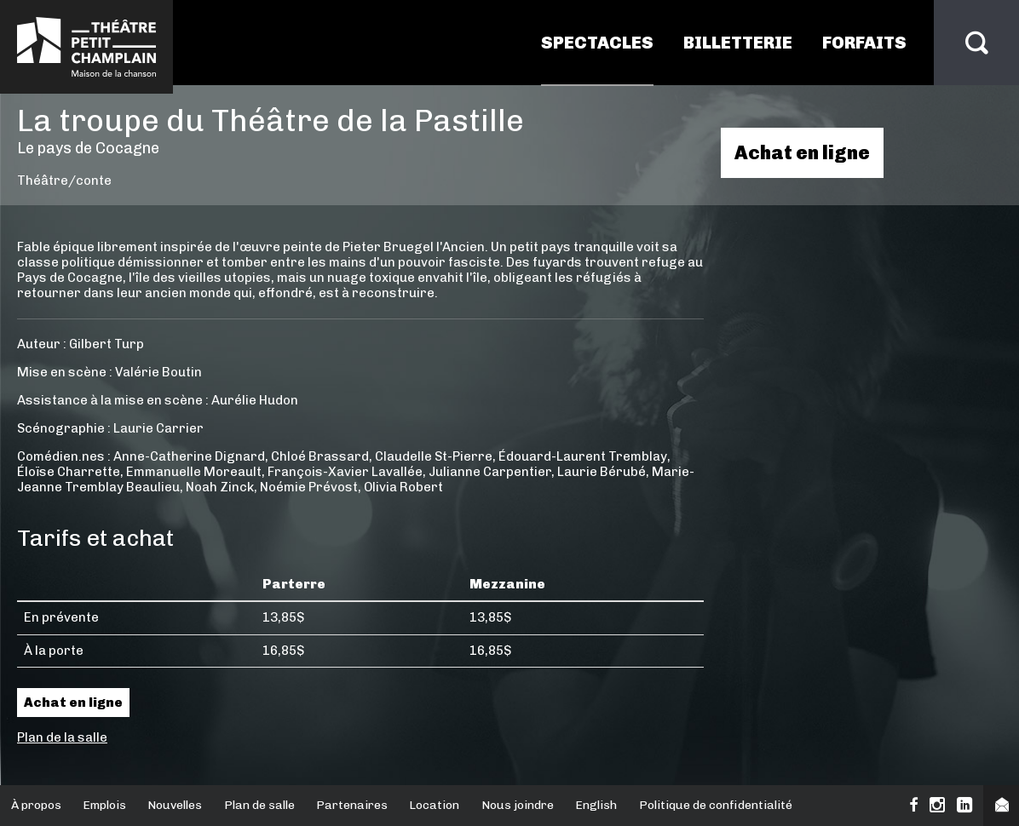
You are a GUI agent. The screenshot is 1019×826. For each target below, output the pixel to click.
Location (434, 805)
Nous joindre (517, 805)
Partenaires (352, 805)
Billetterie (737, 42)
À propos (36, 805)
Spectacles (597, 42)
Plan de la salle (62, 737)
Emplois (104, 805)
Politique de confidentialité (715, 805)
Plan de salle (259, 805)
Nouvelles (174, 805)
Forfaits (864, 42)
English (596, 805)
